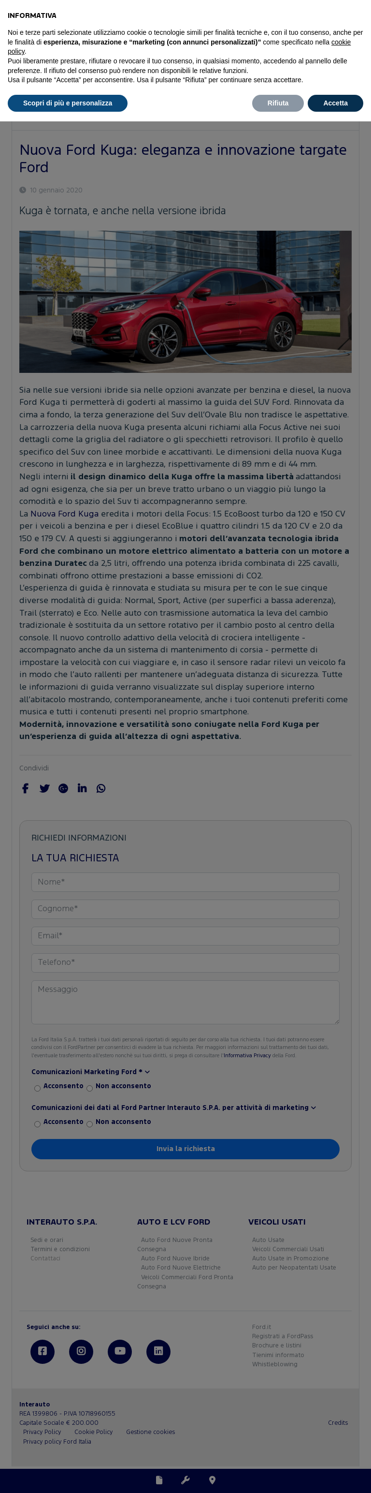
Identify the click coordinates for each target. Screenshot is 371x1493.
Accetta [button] (335, 103)
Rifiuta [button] (278, 103)
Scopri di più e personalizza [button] (67, 103)
